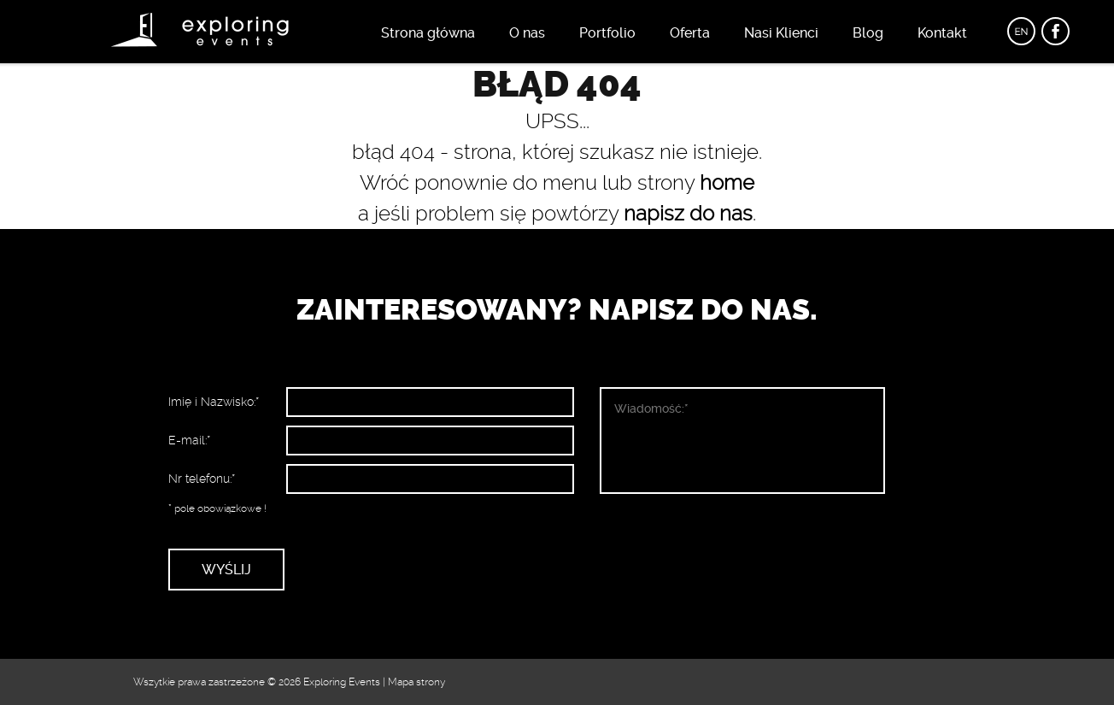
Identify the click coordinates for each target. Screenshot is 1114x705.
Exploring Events (341, 682)
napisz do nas (688, 214)
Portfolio (607, 33)
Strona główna (428, 33)
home (727, 183)
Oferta (690, 33)
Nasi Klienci (781, 33)
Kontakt (942, 33)
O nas (527, 33)
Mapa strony (416, 682)
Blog (868, 33)
